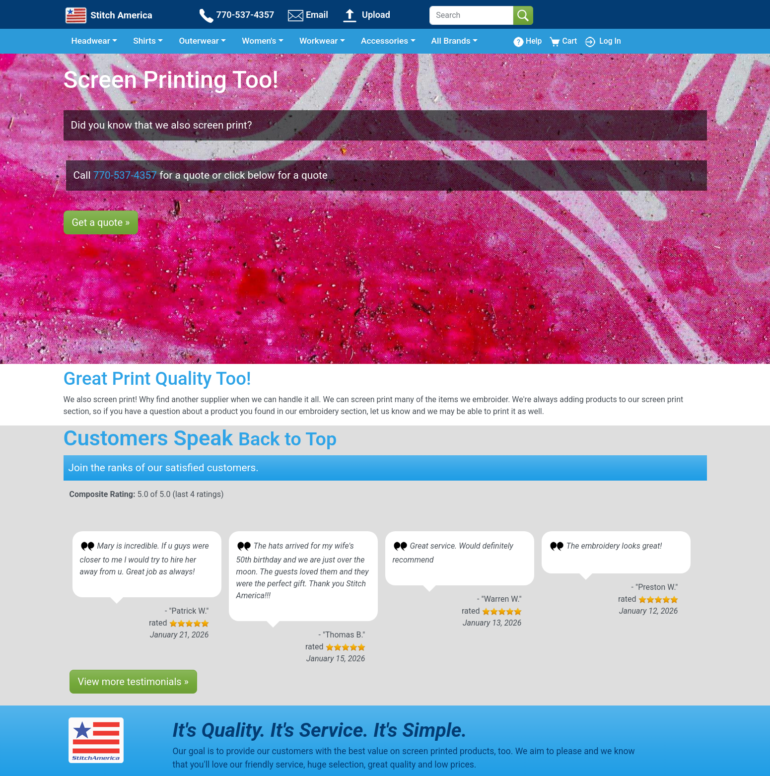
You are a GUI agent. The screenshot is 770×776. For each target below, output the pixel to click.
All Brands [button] (451, 41)
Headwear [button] (90, 41)
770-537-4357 (236, 14)
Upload (366, 14)
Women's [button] (259, 41)
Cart (563, 41)
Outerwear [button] (199, 41)
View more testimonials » (133, 682)
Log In (603, 41)
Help (527, 41)
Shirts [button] (144, 41)
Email (308, 14)
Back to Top (287, 439)
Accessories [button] (384, 41)
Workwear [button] (318, 41)
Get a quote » (101, 222)
